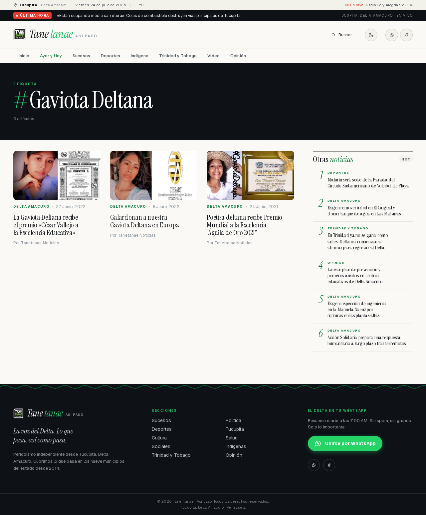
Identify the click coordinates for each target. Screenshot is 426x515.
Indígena (139, 56)
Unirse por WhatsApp (345, 443)
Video (213, 56)
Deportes (110, 56)
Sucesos (81, 56)
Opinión (238, 56)
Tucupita (235, 429)
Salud (232, 438)
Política (233, 420)
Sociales (161, 446)
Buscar (341, 35)
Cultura (159, 438)
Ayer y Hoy (51, 56)
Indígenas (236, 446)
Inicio (24, 56)
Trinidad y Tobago (178, 56)
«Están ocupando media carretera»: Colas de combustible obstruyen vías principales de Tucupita (149, 15)
